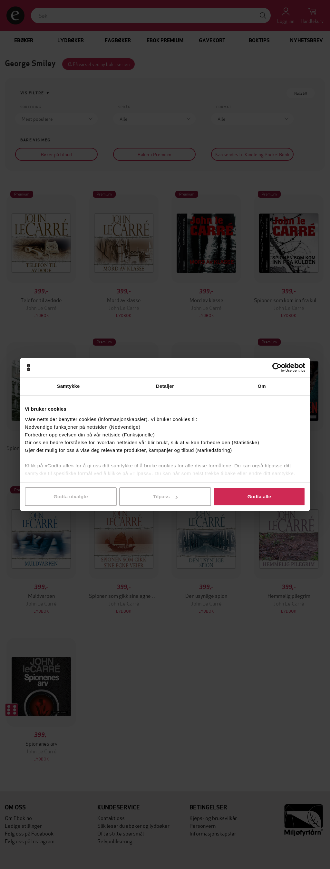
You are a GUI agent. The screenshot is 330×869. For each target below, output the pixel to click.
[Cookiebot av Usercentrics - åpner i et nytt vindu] (277, 367)
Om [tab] (261, 386)
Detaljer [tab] (165, 386)
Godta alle (259, 496)
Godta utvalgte (70, 496)
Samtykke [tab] (68, 386)
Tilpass (165, 496)
